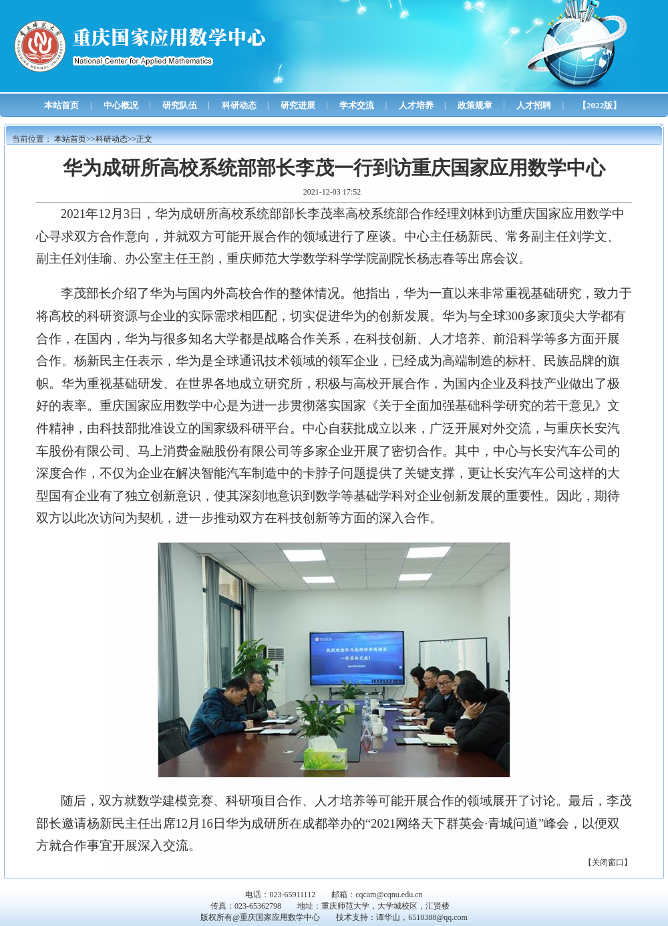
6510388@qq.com (438, 917)
